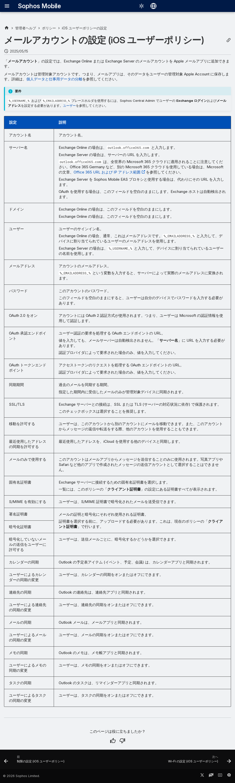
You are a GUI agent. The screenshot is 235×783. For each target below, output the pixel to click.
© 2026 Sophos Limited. (21, 776)
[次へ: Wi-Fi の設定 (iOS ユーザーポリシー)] (198, 761)
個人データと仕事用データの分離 (54, 79)
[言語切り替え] (153, 6)
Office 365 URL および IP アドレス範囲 (107, 172)
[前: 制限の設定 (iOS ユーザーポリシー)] (35, 761)
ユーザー (69, 106)
